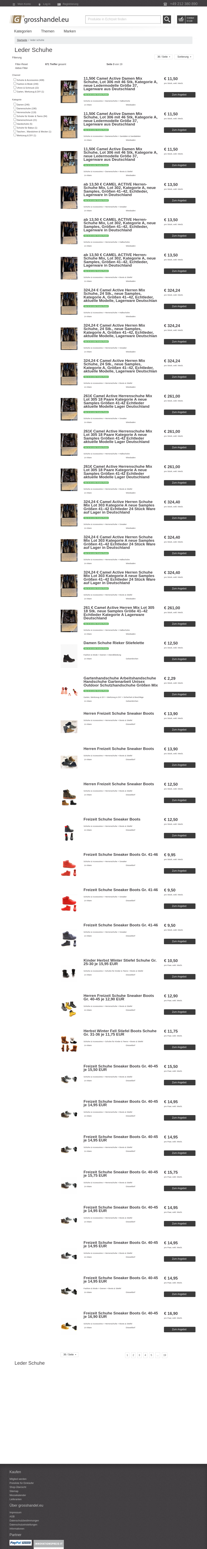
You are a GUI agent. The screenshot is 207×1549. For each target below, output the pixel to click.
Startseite (22, 40)
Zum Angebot (179, 94)
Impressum (15, 1512)
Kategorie (16, 99)
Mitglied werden (18, 1479)
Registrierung (70, 3)
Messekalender (18, 1495)
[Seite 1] (127, 1355)
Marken (70, 31)
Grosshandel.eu (39, 19)
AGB (12, 1516)
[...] (157, 1355)
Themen (47, 31)
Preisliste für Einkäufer (22, 1483)
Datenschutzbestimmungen (24, 1520)
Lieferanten (16, 1499)
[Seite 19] (164, 1355)
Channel (16, 75)
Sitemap (14, 1491)
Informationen (17, 1528)
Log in (46, 3)
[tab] (35, 75)
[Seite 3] (139, 1355)
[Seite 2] (133, 1355)
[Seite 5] (151, 1355)
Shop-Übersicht (18, 1487)
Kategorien (23, 31)
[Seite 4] (145, 1355)
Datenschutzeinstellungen (23, 1524)
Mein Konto (24, 3)
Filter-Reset (21, 64)
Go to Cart (181, 19)
